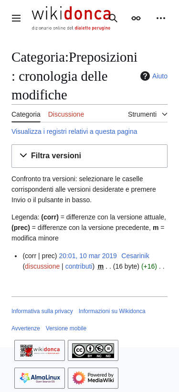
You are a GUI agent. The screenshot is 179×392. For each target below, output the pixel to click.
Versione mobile (66, 328)
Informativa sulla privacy (42, 311)
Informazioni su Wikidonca (112, 311)
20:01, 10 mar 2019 (87, 256)
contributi (79, 266)
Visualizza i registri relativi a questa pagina (74, 131)
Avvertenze (25, 328)
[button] (89, 156)
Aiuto (153, 76)
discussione (42, 266)
